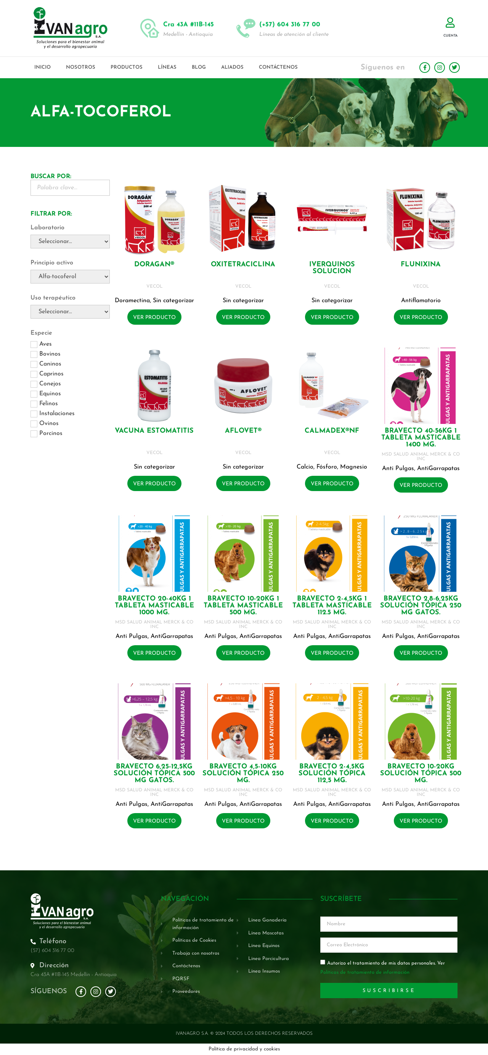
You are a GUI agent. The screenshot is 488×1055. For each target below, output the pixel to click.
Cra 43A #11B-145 (188, 24)
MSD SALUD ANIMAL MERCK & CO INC (421, 456)
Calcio (305, 467)
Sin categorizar (173, 301)
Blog (199, 67)
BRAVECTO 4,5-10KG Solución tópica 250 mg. (243, 773)
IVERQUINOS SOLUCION (332, 268)
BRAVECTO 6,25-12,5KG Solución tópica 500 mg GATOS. (154, 773)
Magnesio (353, 467)
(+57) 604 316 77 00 (289, 24)
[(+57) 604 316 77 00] (245, 28)
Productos (127, 67)
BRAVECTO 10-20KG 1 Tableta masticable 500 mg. (243, 605)
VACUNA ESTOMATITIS (154, 431)
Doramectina (132, 301)
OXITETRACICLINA (243, 264)
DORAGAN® (154, 264)
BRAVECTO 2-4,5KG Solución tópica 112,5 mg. (332, 773)
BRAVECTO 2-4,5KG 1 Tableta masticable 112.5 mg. (332, 605)
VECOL (154, 286)
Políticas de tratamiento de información (364, 972)
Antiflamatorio (421, 301)
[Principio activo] (70, 276)
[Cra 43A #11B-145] (149, 28)
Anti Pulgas (398, 468)
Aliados (232, 67)
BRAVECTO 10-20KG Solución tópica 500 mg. (420, 773)
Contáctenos (278, 67)
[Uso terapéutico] (70, 312)
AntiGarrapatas (438, 468)
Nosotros (80, 67)
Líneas (167, 67)
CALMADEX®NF (332, 431)
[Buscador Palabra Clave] (70, 188)
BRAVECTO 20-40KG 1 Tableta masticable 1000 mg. (154, 605)
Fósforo (326, 467)
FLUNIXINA (421, 264)
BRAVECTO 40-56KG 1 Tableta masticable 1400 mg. (421, 437)
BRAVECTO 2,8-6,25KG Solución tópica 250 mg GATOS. (420, 605)
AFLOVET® (243, 431)
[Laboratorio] (70, 241)
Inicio (42, 67)
